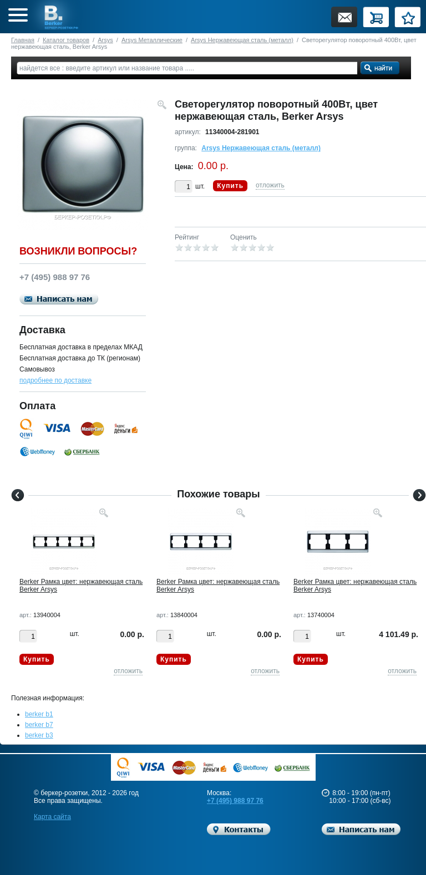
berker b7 (39, 725)
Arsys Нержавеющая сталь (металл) (242, 40)
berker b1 (39, 714)
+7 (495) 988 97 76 (235, 801)
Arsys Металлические (151, 40)
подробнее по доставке (55, 380)
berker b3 (39, 735)
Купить (230, 186)
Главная (22, 40)
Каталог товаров (66, 40)
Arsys (105, 40)
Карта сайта (52, 817)
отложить (270, 185)
